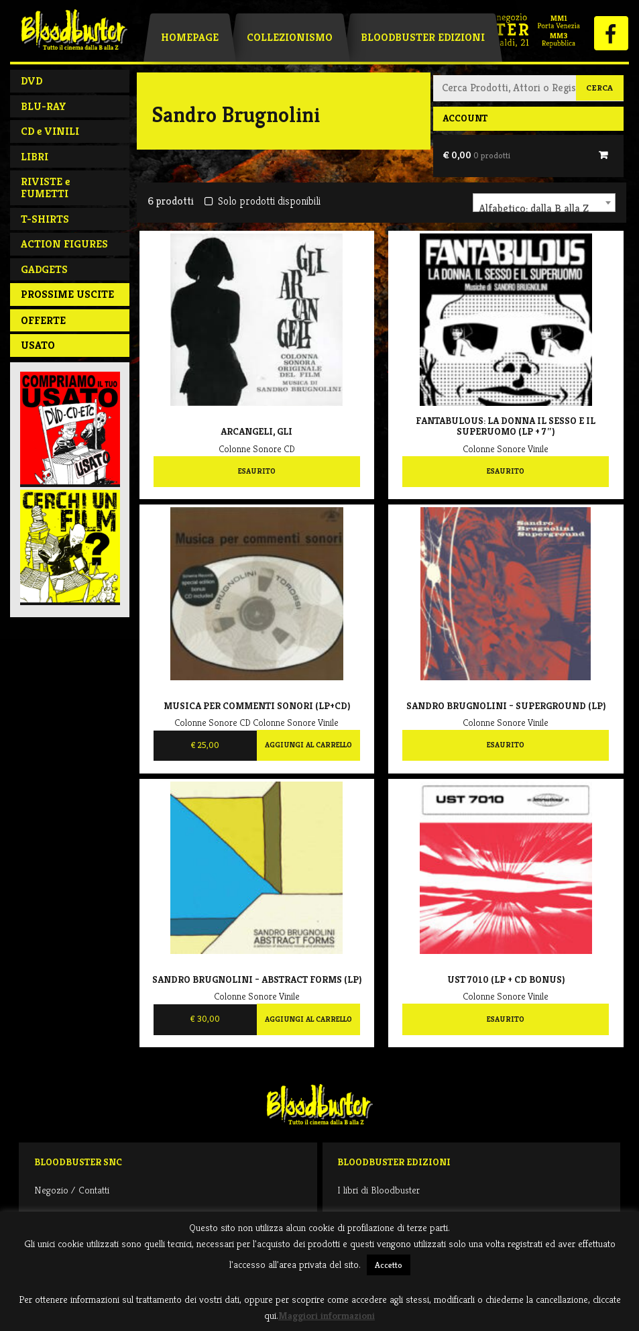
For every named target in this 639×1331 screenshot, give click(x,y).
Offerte (43, 320)
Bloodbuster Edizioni (423, 37)
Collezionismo (290, 37)
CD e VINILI (50, 131)
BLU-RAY (43, 106)
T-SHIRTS (45, 219)
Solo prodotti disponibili (263, 201)
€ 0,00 (476, 155)
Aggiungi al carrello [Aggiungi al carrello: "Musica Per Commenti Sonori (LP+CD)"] (308, 744)
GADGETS (44, 269)
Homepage (190, 37)
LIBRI (34, 157)
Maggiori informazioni (326, 1315)
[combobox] (544, 202)
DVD (31, 81)
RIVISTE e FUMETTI (45, 187)
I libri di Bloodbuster (378, 1189)
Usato (38, 345)
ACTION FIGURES (64, 244)
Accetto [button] (388, 1265)
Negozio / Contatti (71, 1189)
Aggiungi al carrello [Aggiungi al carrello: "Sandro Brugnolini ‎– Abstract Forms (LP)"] (308, 1019)
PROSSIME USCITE (67, 294)
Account (465, 118)
